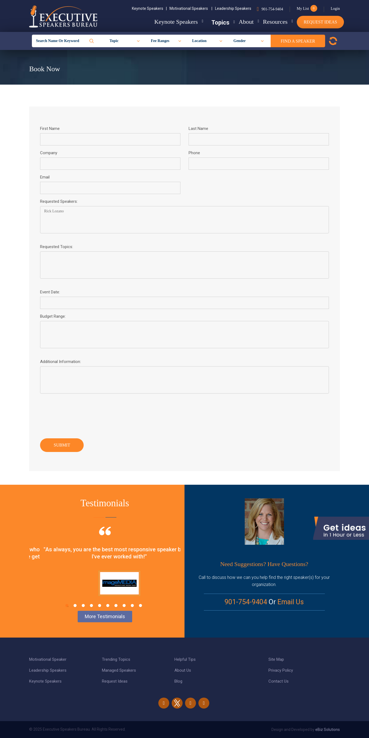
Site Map (276, 659)
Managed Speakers (119, 670)
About (237, 21)
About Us (182, 670)
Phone (194, 152)
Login (335, 9)
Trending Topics (116, 659)
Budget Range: (53, 316)
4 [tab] (91, 605)
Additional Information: (60, 361)
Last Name (198, 128)
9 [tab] (132, 605)
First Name (50, 128)
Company (48, 152)
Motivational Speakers (191, 8)
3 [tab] (83, 605)
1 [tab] (66, 605)
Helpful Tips (185, 659)
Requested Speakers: (59, 201)
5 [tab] (99, 605)
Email (45, 177)
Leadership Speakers (233, 8)
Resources (271, 21)
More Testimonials (105, 616)
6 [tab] (107, 605)
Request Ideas (320, 22)
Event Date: (50, 292)
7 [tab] (115, 605)
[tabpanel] (104, 568)
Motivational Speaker (47, 659)
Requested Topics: (56, 246)
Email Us (290, 602)
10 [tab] (140, 605)
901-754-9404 (272, 9)
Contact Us (278, 681)
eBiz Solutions (327, 729)
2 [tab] (75, 605)
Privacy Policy (280, 670)
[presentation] (81, 414)
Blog (178, 681)
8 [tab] (124, 605)
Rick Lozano (184, 219)
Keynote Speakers (149, 8)
